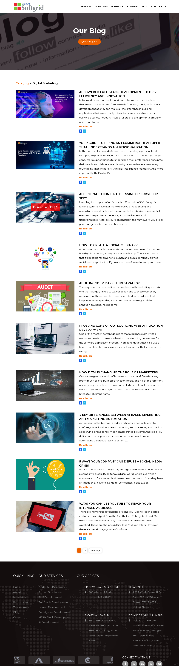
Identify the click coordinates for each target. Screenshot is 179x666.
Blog (145, 6)
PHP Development (50, 597)
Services (86, 6)
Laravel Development (52, 607)
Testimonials (21, 607)
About (17, 592)
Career (17, 617)
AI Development (49, 622)
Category (22, 83)
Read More (86, 126)
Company (133, 6)
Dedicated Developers (53, 587)
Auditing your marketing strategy (109, 283)
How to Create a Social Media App (108, 245)
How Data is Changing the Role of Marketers (118, 372)
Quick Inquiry (89, 41)
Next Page (95, 550)
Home (17, 587)
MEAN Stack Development (55, 617)
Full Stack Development (54, 602)
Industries (101, 6)
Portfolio (117, 6)
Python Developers (50, 592)
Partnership (20, 602)
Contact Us (158, 6)
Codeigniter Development (55, 612)
